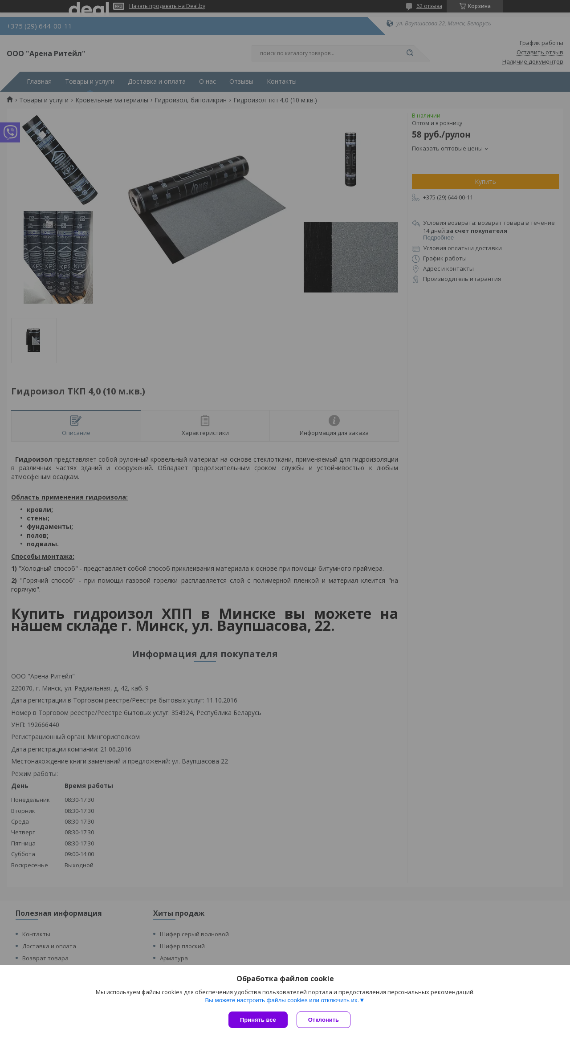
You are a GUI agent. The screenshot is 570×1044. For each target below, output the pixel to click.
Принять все (258, 1019)
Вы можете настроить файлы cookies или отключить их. (282, 1000)
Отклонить (323, 1019)
